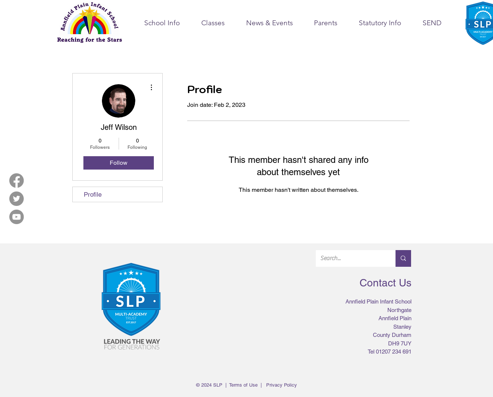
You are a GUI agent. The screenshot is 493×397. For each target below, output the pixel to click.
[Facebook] (16, 180)
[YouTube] (16, 217)
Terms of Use (243, 385)
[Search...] (350, 258)
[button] (162, 23)
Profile (93, 194)
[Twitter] (16, 198)
